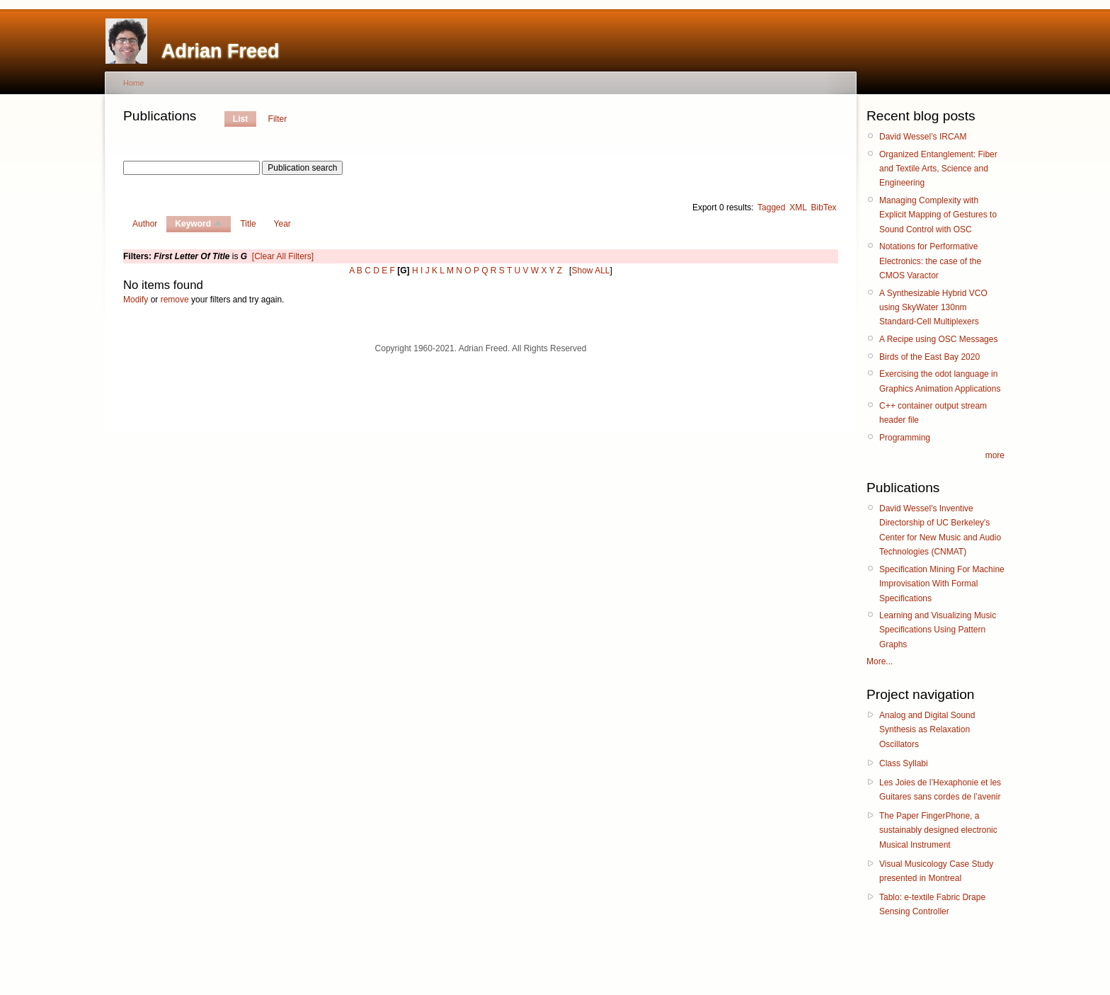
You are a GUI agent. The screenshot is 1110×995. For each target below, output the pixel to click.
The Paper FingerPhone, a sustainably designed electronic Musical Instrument (938, 830)
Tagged (771, 207)
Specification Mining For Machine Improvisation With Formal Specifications (942, 583)
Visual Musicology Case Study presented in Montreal (936, 871)
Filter (277, 119)
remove (175, 300)
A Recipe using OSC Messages (938, 339)
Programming (904, 438)
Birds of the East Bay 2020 (929, 357)
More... (879, 661)
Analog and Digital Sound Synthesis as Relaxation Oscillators (927, 729)
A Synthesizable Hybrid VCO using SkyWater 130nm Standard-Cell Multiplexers (933, 307)
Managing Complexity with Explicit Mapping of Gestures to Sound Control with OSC (938, 214)
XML (798, 207)
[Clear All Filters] (283, 256)
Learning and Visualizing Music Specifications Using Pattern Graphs (937, 629)
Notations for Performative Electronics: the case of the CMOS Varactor (930, 260)
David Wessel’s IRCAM (923, 137)
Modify (135, 300)
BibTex (824, 207)
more (995, 455)
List (240, 119)
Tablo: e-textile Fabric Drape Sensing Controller (932, 904)
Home (133, 83)
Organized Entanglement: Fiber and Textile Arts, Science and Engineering (938, 168)
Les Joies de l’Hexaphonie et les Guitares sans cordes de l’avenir (940, 790)
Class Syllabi (903, 763)
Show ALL (590, 270)
